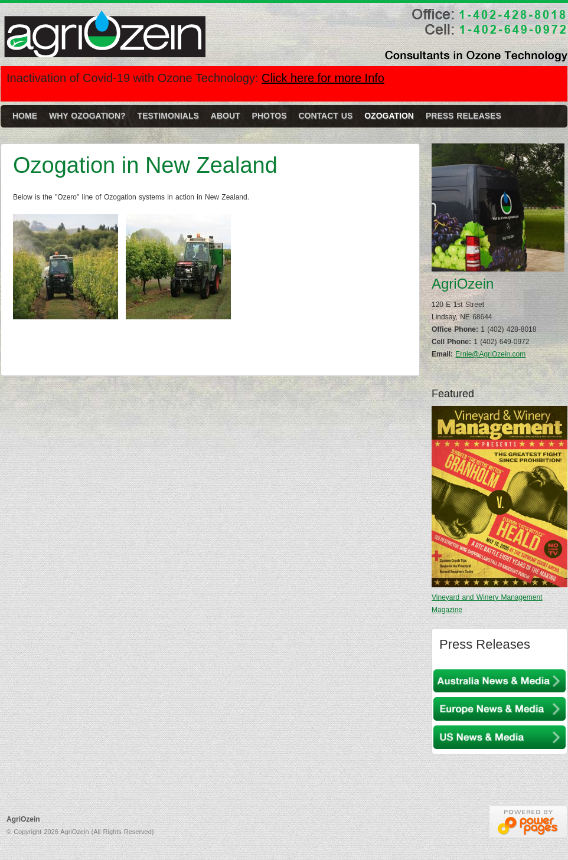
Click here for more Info (323, 77)
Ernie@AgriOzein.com (490, 354)
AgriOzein (107, 38)
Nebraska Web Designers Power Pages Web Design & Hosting (528, 821)
